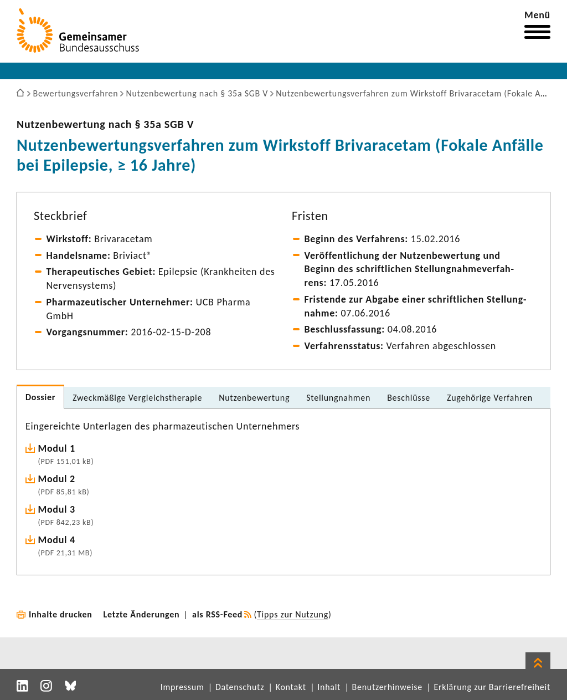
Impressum (182, 687)
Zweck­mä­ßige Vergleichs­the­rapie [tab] (137, 397)
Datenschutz (239, 687)
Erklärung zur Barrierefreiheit (492, 687)
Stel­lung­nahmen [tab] (338, 397)
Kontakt (291, 687)
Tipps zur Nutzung (292, 614)
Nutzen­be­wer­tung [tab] (254, 397)
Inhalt (329, 687)
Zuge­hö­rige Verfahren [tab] (490, 397)
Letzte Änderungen (142, 614)
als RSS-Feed (217, 614)
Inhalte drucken (60, 614)
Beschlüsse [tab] (408, 397)
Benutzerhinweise (387, 687)
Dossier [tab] (40, 397)
